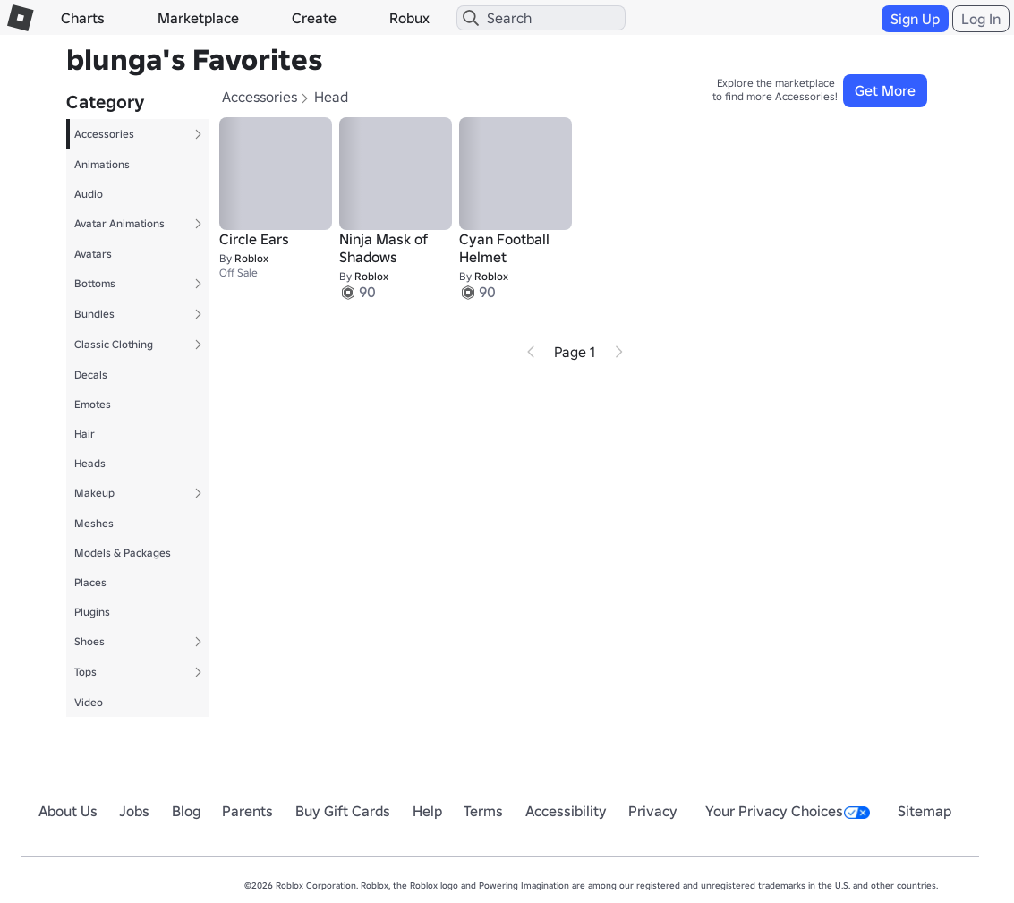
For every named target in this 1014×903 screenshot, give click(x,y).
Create (314, 18)
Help (427, 811)
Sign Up (915, 19)
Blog (186, 811)
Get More (885, 90)
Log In (981, 19)
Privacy (652, 811)
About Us (68, 811)
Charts (83, 18)
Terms (483, 811)
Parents (247, 811)
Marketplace (198, 18)
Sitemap (924, 811)
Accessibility (566, 811)
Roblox (251, 258)
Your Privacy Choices (787, 811)
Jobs (134, 811)
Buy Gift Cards (342, 811)
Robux (409, 18)
